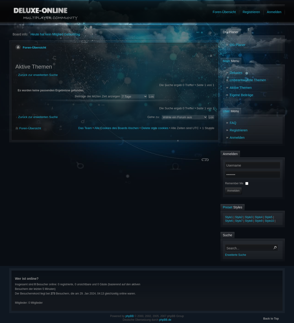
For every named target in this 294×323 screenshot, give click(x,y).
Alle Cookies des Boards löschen (116, 128)
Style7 (239, 220)
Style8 (248, 220)
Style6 (229, 220)
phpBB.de (165, 319)
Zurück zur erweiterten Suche (38, 75)
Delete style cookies (154, 128)
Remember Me (234, 183)
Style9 (258, 220)
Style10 (269, 220)
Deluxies (236, 73)
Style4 (258, 217)
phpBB (129, 316)
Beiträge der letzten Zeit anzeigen (114, 96)
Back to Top (271, 318)
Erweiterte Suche (235, 255)
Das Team (85, 128)
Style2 (239, 217)
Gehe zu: (153, 117)
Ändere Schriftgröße (211, 56)
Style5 (268, 217)
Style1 (229, 217)
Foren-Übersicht (34, 47)
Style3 (248, 217)
